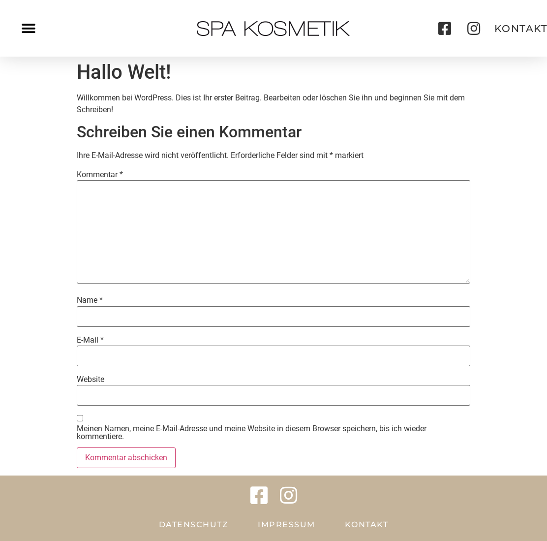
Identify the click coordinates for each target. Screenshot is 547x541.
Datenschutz (194, 524)
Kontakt (367, 524)
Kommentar (100, 175)
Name (90, 300)
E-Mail (90, 340)
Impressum (286, 524)
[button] (28, 28)
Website (90, 379)
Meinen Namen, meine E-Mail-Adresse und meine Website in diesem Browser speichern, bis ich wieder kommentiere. (251, 433)
